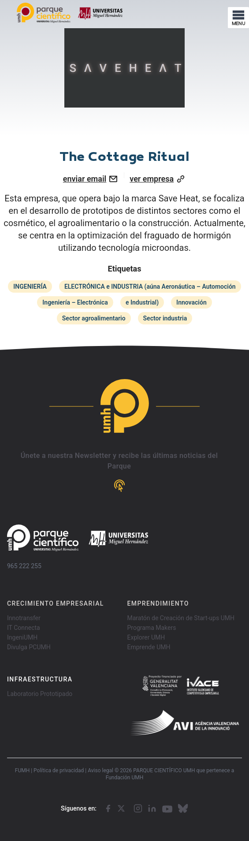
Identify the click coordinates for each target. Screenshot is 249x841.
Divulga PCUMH (29, 647)
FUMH (22, 770)
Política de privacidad (58, 770)
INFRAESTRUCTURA (39, 679)
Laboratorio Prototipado (39, 693)
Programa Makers (151, 627)
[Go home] (77, 538)
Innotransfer (24, 617)
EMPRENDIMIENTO (158, 603)
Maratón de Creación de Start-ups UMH (180, 617)
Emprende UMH (149, 647)
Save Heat (178, 198)
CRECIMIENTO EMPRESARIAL (55, 603)
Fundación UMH (125, 777)
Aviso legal (100, 770)
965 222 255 (24, 565)
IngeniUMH (22, 637)
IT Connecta (23, 627)
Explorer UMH (146, 637)
